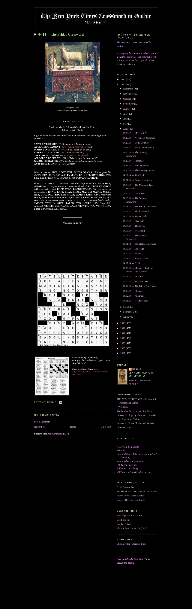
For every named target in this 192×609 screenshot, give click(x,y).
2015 (123, 79)
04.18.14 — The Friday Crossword (139, 206)
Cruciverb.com (124, 427)
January (127, 317)
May (125, 124)
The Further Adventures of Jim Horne (135, 411)
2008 (123, 348)
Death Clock (123, 520)
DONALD (137, 369)
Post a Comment (42, 421)
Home (73, 427)
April (126, 129)
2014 (123, 84)
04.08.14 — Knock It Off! (135, 258)
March (126, 307)
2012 (123, 328)
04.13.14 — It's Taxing (134, 230)
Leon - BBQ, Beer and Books (131, 500)
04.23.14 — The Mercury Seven (138, 170)
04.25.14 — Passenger (133, 160)
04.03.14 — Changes (133, 291)
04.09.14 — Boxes (132, 253)
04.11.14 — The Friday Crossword (139, 244)
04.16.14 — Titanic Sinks (135, 216)
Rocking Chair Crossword (129, 515)
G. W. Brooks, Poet (126, 487)
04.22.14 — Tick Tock (133, 175)
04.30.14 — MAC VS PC (135, 133)
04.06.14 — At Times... (134, 276)
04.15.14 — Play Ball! (133, 221)
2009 (123, 343)
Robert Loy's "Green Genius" (131, 495)
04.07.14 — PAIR (131, 263)
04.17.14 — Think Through (136, 211)
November (128, 93)
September (128, 103)
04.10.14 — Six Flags (133, 248)
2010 (123, 338)
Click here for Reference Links (131, 544)
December (128, 88)
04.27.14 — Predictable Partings (138, 147)
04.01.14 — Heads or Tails (135, 300)
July (125, 114)
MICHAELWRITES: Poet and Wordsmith (137, 491)
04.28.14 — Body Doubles (135, 142)
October (127, 99)
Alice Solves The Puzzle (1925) (132, 528)
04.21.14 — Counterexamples (137, 180)
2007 (123, 353)
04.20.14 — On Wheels (134, 193)
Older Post (106, 427)
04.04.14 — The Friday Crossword (59, 34)
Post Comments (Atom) (58, 433)
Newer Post (39, 427)
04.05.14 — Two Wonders (135, 281)
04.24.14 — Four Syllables (136, 165)
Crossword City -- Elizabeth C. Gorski (135, 423)
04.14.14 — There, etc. (134, 226)
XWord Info (122, 407)
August (127, 109)
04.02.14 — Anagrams (133, 296)
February (128, 312)
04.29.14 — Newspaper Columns (139, 138)
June (125, 118)
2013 (123, 323)
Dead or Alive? (124, 524)
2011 (123, 333)
